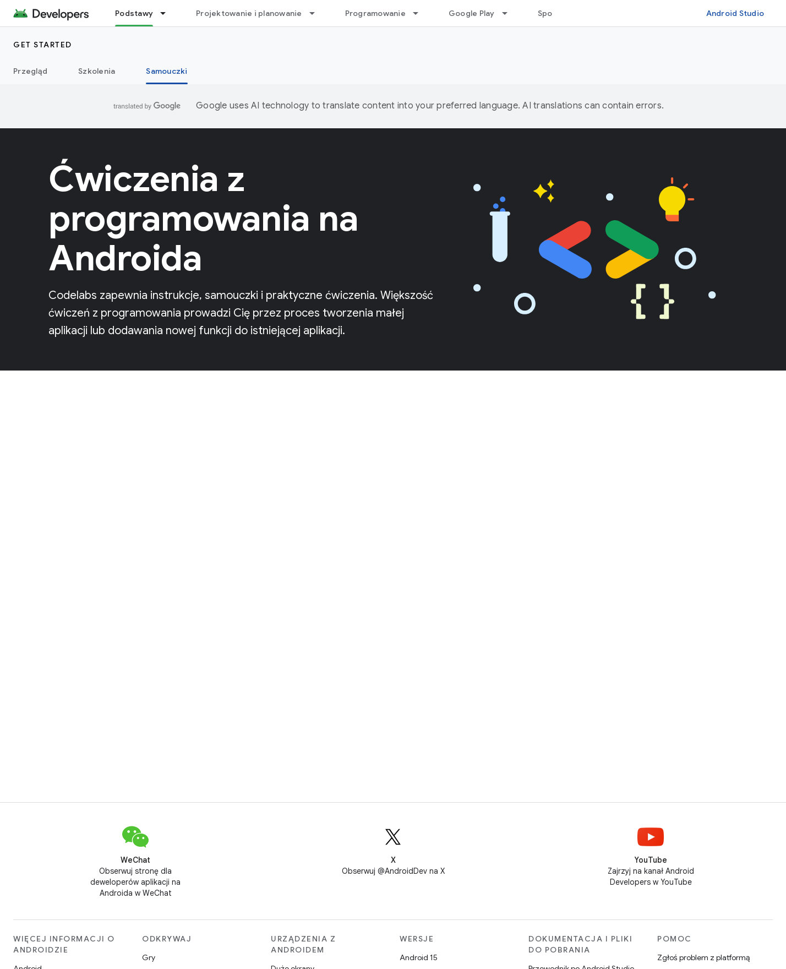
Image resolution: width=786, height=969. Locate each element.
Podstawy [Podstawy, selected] (134, 13)
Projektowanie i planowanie (249, 13)
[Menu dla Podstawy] (168, 13)
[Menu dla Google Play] (510, 13)
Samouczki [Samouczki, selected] (166, 71)
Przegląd (30, 71)
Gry (148, 957)
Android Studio (735, 13)
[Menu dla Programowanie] (420, 13)
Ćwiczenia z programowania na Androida (203, 218)
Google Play (472, 13)
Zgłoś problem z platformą (703, 957)
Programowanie (375, 13)
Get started (42, 45)
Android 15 (419, 957)
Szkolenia (96, 71)
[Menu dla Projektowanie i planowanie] (317, 13)
